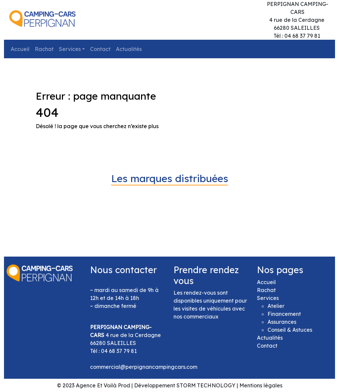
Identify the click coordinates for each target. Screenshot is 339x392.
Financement (284, 314)
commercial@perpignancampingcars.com (143, 367)
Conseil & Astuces (289, 329)
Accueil (20, 49)
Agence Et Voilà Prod (103, 385)
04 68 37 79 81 (119, 351)
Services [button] (70, 49)
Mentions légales (260, 385)
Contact (100, 49)
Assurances (281, 321)
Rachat (44, 49)
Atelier (275, 306)
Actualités (129, 49)
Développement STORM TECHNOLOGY (184, 385)
